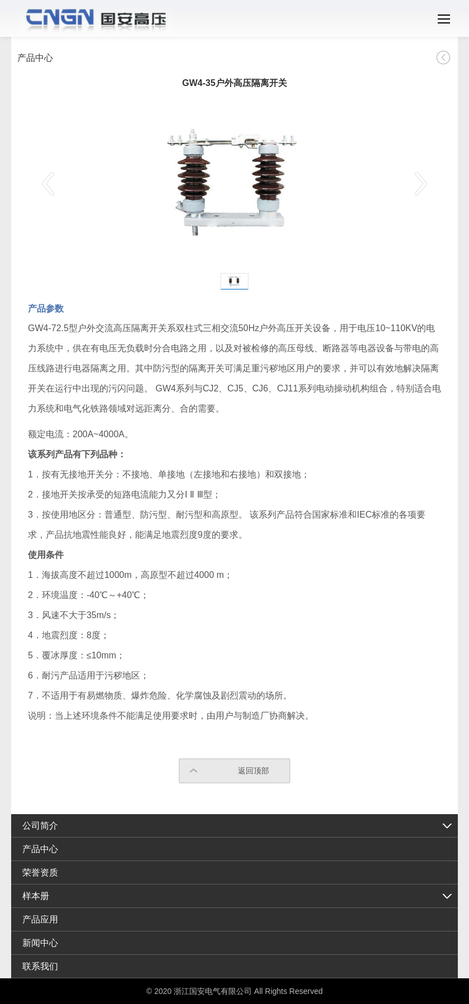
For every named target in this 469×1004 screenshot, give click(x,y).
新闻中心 (40, 943)
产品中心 (40, 849)
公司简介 (40, 825)
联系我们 (40, 966)
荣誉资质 (40, 872)
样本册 (35, 896)
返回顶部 (253, 770)
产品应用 (40, 919)
